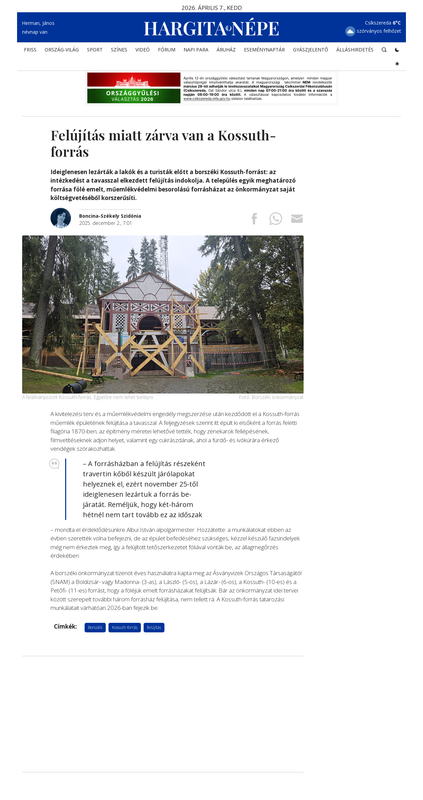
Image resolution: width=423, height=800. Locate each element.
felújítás (154, 627)
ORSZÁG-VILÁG (62, 49)
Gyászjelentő (310, 49)
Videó (142, 49)
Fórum (166, 49)
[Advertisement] (163, 714)
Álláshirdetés (355, 49)
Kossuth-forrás (124, 627)
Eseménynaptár (264, 49)
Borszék (95, 627)
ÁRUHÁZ (226, 49)
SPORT (95, 49)
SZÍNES (119, 49)
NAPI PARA (196, 49)
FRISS (30, 49)
